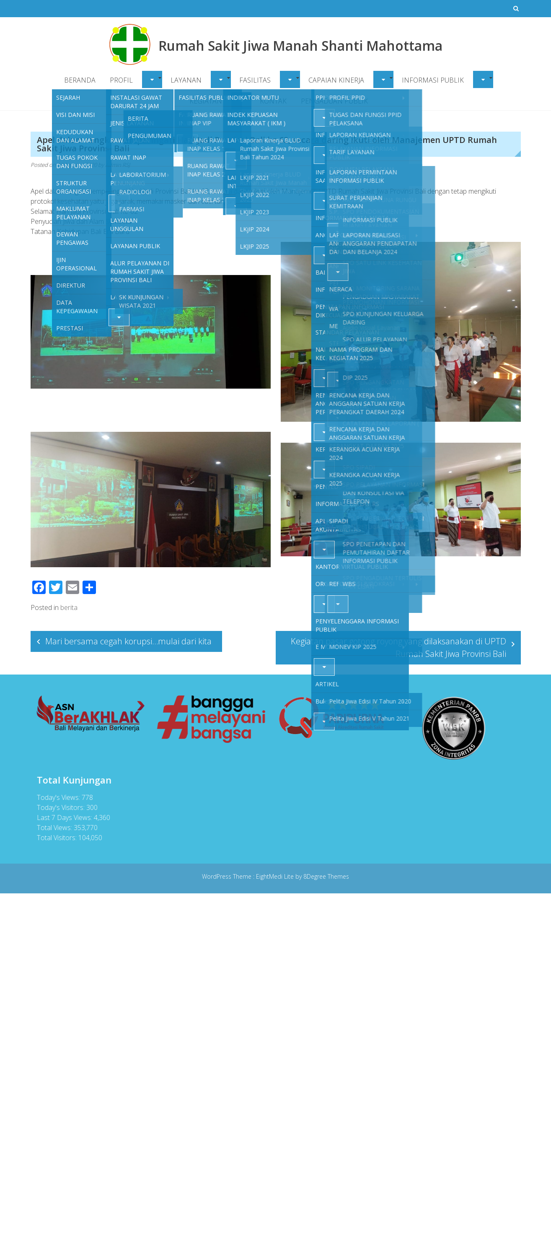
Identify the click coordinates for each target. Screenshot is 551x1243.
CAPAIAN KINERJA (336, 80)
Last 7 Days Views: (62, 817)
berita (69, 607)
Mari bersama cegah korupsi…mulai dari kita (128, 641)
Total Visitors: (55, 837)
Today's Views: (56, 797)
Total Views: (52, 827)
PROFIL (121, 80)
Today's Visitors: (59, 807)
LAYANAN (186, 80)
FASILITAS (255, 80)
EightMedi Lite (275, 876)
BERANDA (80, 80)
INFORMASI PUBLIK (433, 80)
